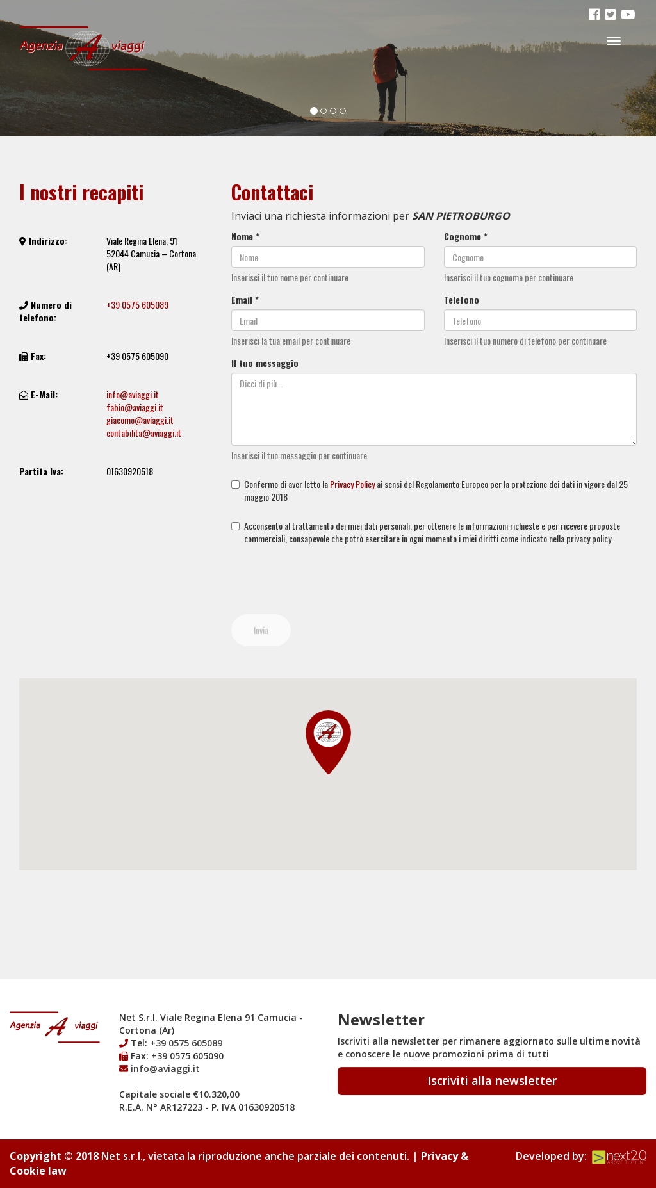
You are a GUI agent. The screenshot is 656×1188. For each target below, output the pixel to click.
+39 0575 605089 (137, 304)
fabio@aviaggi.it (134, 407)
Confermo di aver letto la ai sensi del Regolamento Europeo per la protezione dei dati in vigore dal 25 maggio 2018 (429, 490)
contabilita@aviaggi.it (143, 432)
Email (245, 299)
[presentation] (328, 580)
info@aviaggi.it (132, 394)
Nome (245, 236)
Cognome (466, 236)
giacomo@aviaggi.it (140, 420)
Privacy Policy (352, 484)
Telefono (461, 299)
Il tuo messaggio (265, 363)
